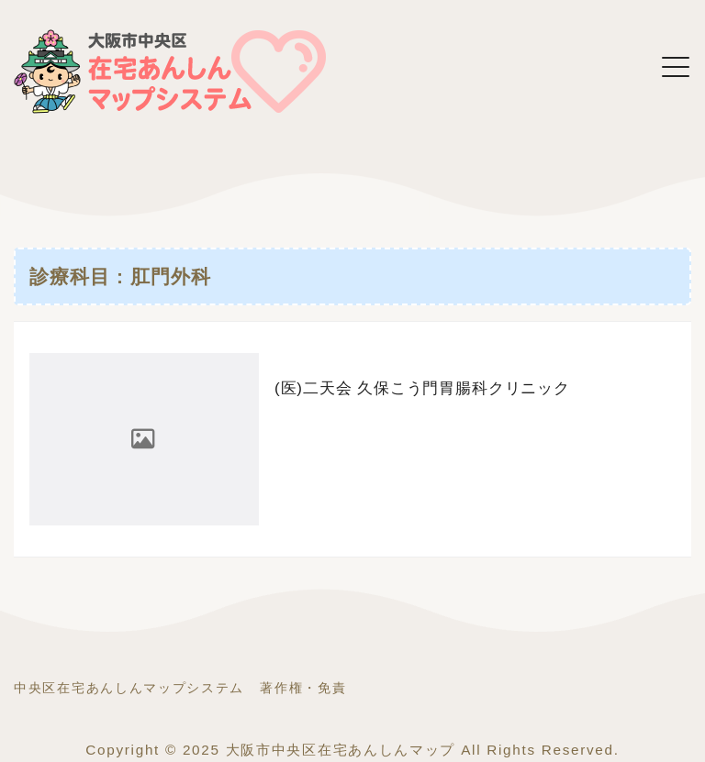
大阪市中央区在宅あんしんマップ (341, 749)
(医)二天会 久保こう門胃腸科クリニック (422, 388)
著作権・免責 (303, 688)
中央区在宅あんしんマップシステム (129, 688)
